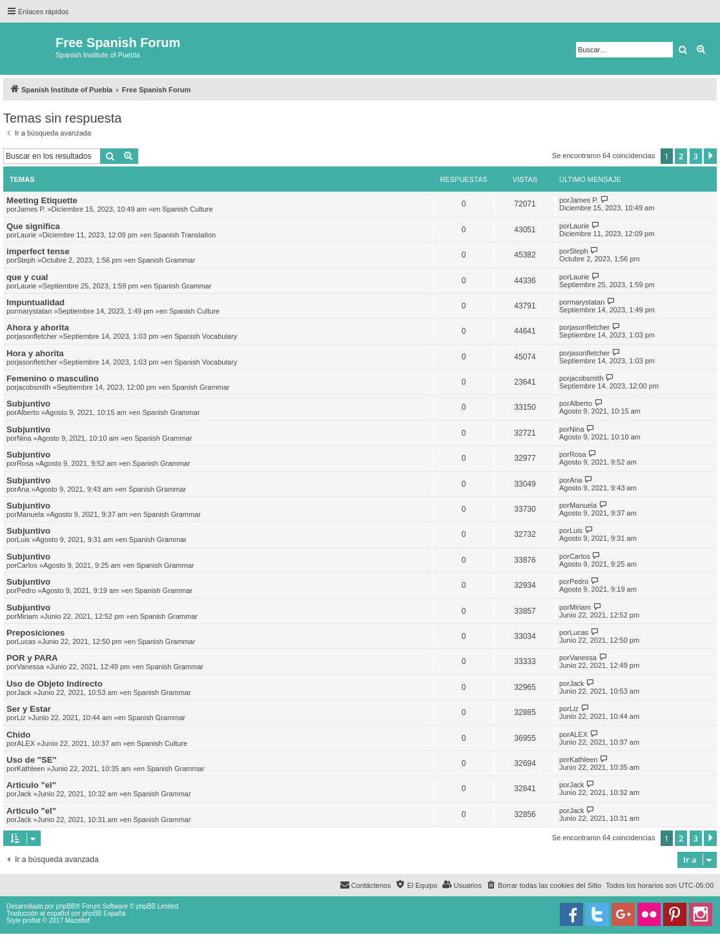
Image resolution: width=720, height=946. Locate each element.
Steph (26, 260)
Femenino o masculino (52, 378)
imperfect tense (37, 251)
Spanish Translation (185, 235)
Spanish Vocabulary (205, 336)
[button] (710, 156)
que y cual (27, 277)
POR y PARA (32, 658)
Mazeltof (77, 920)
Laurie (27, 235)
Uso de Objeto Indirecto (54, 684)
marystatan (34, 311)
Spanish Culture (187, 209)
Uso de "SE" (31, 760)
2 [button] (681, 156)
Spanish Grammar (166, 260)
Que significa (33, 226)
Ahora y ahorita (37, 327)
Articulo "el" (31, 785)
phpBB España (103, 913)
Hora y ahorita (35, 353)
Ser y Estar (28, 709)
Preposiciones (35, 633)
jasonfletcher (37, 336)
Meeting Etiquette (41, 200)
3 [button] (696, 156)
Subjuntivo (28, 403)
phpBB (66, 906)
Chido (18, 735)
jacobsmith (34, 387)
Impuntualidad (35, 302)
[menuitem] (543, 885)
